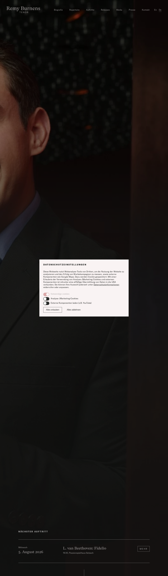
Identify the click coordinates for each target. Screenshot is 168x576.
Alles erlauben (52, 310)
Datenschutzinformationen (106, 284)
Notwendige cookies (60, 294)
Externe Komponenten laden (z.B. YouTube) (71, 303)
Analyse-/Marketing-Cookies (64, 298)
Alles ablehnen (74, 310)
